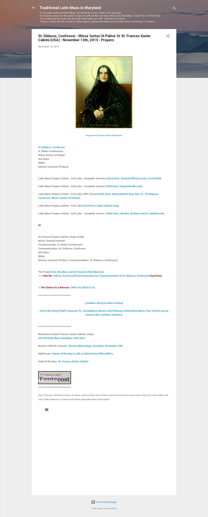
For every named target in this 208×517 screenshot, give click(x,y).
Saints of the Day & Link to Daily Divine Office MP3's (82, 353)
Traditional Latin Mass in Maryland (70, 8)
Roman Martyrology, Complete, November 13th (96, 345)
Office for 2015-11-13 (83, 287)
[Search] (174, 9)
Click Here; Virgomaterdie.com (124, 186)
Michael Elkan (111, 508)
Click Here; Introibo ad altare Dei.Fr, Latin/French (135, 213)
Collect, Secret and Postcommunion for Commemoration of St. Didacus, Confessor (101, 275)
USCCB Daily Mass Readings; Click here (61, 338)
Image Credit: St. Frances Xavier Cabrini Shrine (104, 135)
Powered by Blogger (104, 502)
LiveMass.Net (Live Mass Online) (104, 303)
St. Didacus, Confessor (51, 147)
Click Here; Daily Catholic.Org (100, 205)
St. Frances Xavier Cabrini (73, 361)
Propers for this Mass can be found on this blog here (73, 271)
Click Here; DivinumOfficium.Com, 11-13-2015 (134, 178)
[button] (168, 36)
